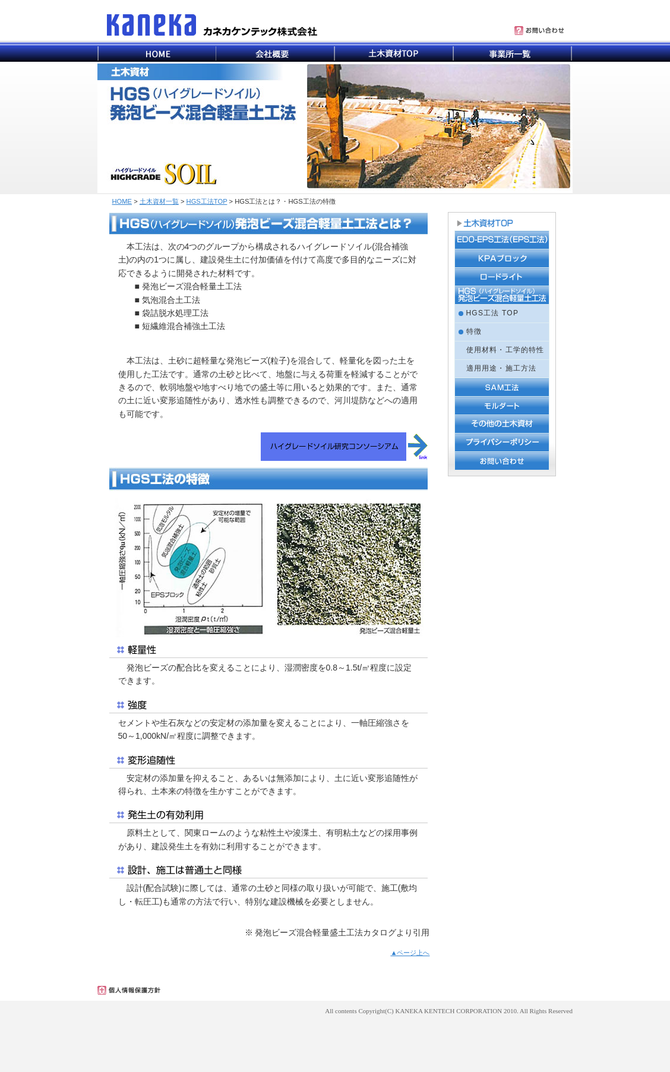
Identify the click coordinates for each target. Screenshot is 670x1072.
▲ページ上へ (409, 952)
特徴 (474, 331)
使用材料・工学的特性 (505, 350)
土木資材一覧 (159, 201)
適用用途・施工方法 (501, 368)
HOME (122, 201)
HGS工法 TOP (492, 313)
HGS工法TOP (207, 201)
